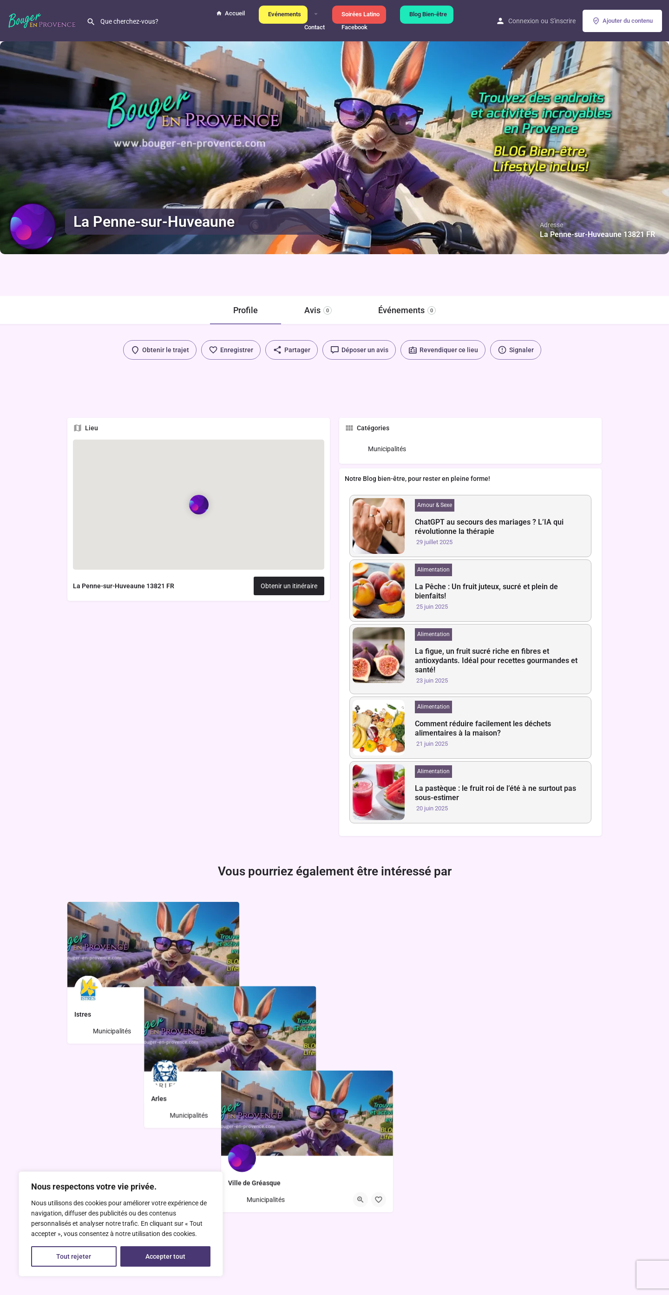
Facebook (353, 27)
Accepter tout (165, 1256)
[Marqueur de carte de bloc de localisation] (198, 504)
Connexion (523, 21)
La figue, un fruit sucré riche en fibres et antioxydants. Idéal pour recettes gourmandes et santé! (496, 660)
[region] (121, 1223)
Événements (407, 310)
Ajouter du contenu (622, 21)
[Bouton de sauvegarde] (224, 1031)
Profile (245, 310)
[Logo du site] (43, 20)
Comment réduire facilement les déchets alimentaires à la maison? (483, 728)
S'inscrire (563, 21)
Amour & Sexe (434, 505)
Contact (313, 27)
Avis (318, 310)
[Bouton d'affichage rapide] (206, 1031)
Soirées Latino (359, 14)
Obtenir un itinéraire (289, 586)
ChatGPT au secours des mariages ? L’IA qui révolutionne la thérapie (489, 527)
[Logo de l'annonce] (32, 226)
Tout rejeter (73, 1256)
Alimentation (433, 569)
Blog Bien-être (427, 14)
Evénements (283, 14)
